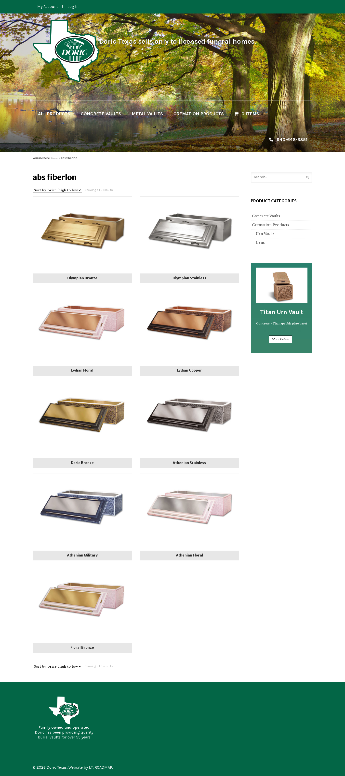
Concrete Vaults (101, 113)
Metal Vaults (147, 113)
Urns (259, 242)
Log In (73, 6)
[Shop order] (57, 190)
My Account (47, 6)
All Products (54, 113)
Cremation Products (198, 113)
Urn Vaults (264, 234)
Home (54, 158)
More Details (280, 339)
